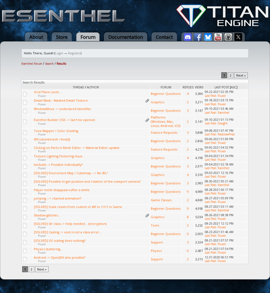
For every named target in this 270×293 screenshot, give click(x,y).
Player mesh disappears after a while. (62, 190)
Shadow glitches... (47, 215)
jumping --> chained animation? (57, 198)
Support (157, 242)
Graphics (157, 102)
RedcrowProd (226, 134)
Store (62, 37)
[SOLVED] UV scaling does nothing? (60, 240)
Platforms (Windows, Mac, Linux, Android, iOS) (165, 121)
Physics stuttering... (48, 249)
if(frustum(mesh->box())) (52, 139)
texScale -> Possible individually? (58, 164)
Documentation (125, 37)
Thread (78, 87)
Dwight (223, 123)
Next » (241, 75)
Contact (164, 37)
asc (233, 87)
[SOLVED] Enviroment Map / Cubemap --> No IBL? (71, 173)
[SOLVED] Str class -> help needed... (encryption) (70, 224)
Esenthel (223, 113)
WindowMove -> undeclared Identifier (62, 109)
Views (199, 87)
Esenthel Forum (31, 64)
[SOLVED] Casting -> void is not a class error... (68, 232)
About (36, 37)
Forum (87, 37)
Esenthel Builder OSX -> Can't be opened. (65, 120)
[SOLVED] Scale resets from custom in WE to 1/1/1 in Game (78, 207)
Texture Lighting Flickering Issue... (59, 156)
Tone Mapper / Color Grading (56, 131)
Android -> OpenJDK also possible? (59, 257)
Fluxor (42, 96)
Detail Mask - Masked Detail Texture (61, 100)
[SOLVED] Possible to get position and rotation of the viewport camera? (87, 181)
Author (93, 87)
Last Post (222, 87)
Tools (155, 225)
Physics (156, 251)
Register (74, 53)
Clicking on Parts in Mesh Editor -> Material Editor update (77, 148)
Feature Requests (164, 132)
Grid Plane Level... (47, 92)
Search (49, 64)
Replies (188, 87)
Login (59, 53)
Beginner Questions (166, 93)
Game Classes (161, 200)
